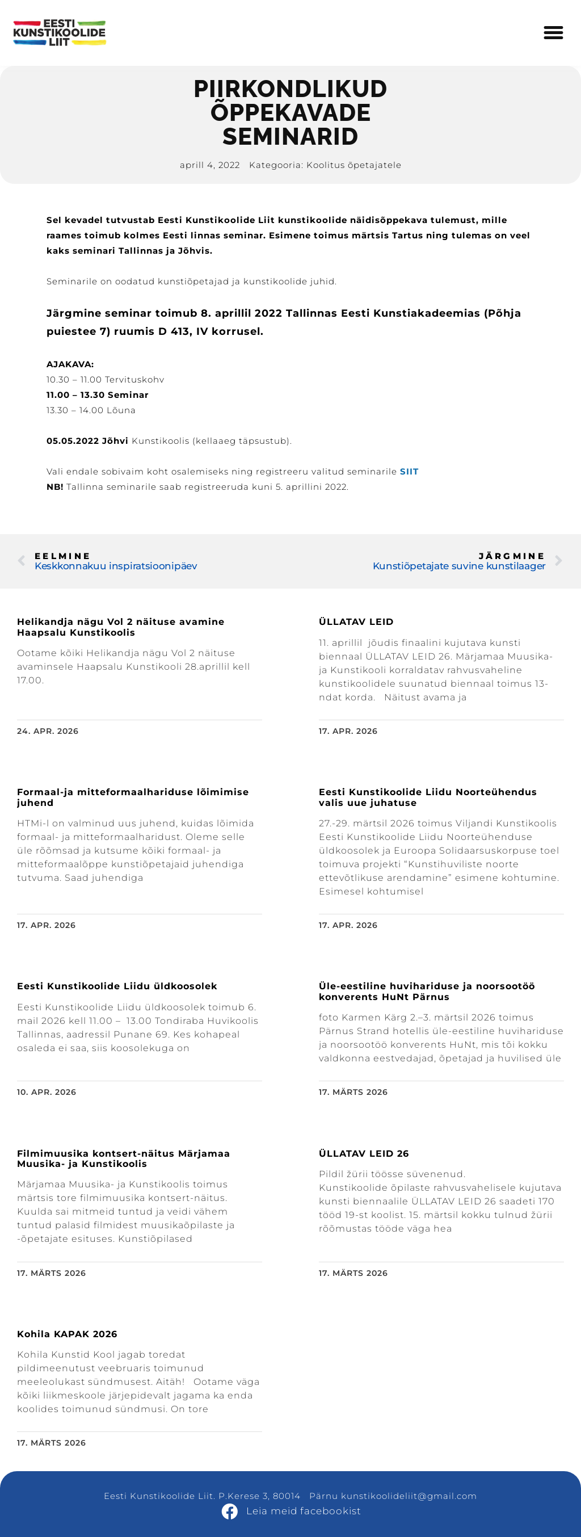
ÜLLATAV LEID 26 (364, 1153)
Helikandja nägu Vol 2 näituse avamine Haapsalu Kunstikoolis (121, 626)
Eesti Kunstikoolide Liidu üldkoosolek (117, 986)
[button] (553, 33)
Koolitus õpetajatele (354, 164)
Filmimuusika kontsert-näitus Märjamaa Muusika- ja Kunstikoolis (123, 1158)
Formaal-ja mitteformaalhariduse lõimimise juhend (133, 797)
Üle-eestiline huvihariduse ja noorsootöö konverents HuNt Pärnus (427, 991)
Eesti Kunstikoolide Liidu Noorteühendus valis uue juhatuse (428, 797)
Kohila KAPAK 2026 (67, 1334)
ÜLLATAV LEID (356, 621)
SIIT (409, 471)
